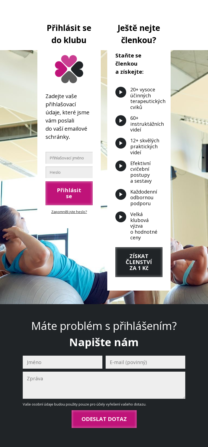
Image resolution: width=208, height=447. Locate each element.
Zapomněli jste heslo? (69, 211)
